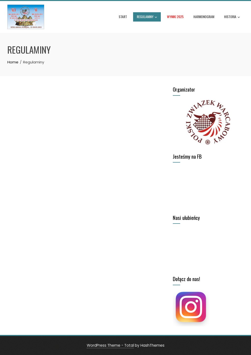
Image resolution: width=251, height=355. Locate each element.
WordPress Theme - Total (110, 345)
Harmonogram (203, 16)
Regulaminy (147, 17)
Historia (232, 17)
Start (123, 16)
